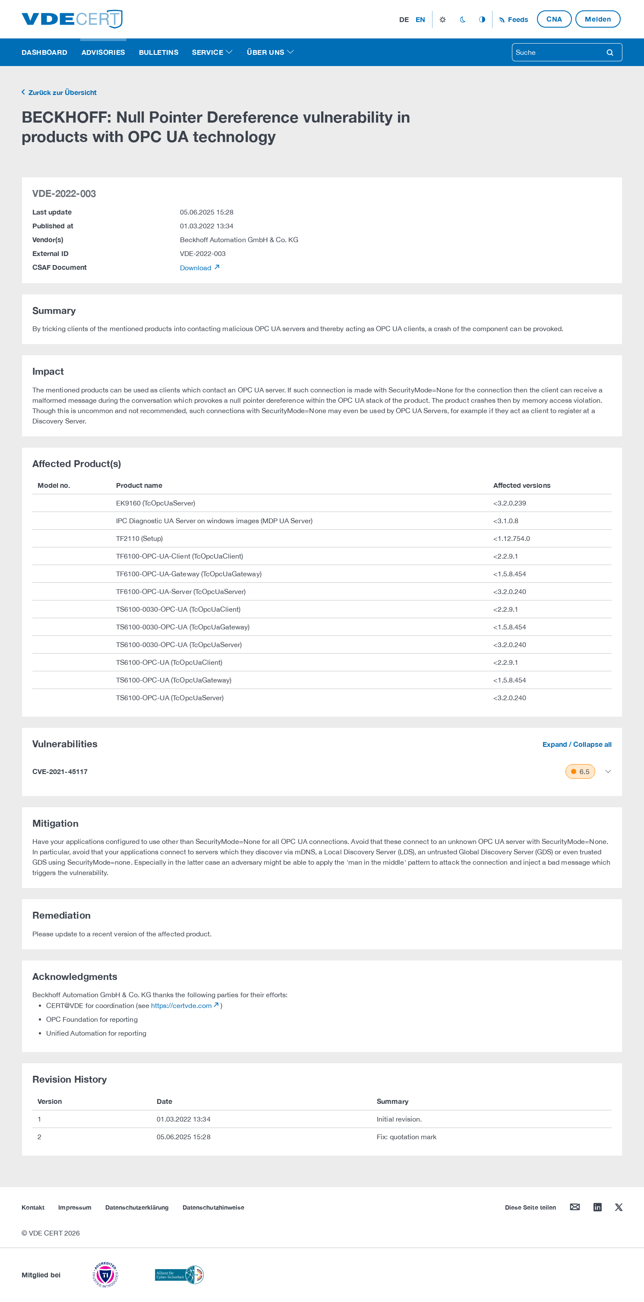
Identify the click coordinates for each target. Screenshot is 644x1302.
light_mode (442, 19)
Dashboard (45, 52)
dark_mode (462, 19)
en (420, 19)
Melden (598, 19)
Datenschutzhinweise (213, 1207)
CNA (554, 19)
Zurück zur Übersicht (62, 92)
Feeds (517, 19)
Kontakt (33, 1207)
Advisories (103, 52)
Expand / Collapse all (577, 744)
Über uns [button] (265, 52)
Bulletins (159, 52)
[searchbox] (555, 52)
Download (196, 268)
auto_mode (482, 19)
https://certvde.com (181, 1005)
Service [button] (207, 52)
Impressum (75, 1207)
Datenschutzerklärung (137, 1207)
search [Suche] (609, 52)
